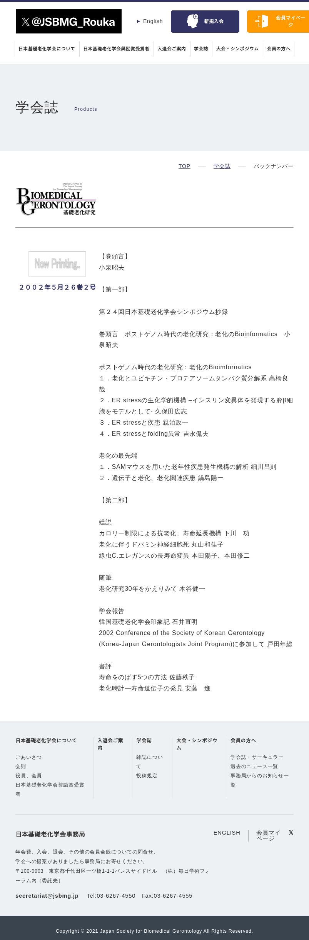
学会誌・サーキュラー (257, 768)
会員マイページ (268, 846)
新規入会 (214, 21)
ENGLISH (227, 844)
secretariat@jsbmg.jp (48, 907)
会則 (20, 777)
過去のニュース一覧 (255, 777)
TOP (184, 166)
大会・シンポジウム (241, 49)
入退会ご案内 (172, 49)
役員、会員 (28, 786)
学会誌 (202, 49)
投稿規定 (146, 786)
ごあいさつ (28, 768)
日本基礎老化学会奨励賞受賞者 (115, 49)
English (153, 21)
